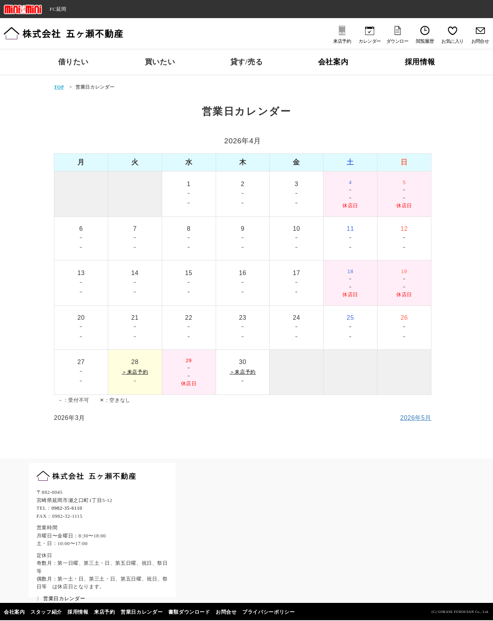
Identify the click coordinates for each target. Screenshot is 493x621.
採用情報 (420, 62)
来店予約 (104, 612)
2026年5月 (415, 418)
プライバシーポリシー (268, 612)
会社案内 (333, 62)
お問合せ (226, 612)
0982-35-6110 (67, 508)
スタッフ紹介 (46, 612)
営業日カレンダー (142, 612)
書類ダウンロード (189, 612)
